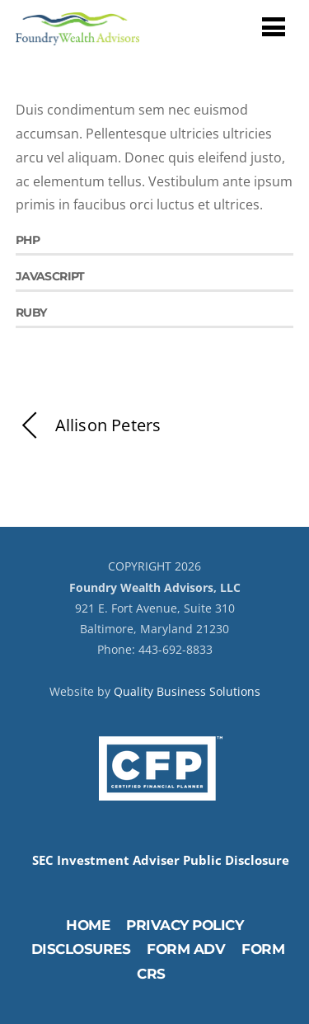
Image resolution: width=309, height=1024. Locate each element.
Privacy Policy (184, 925)
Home (88, 925)
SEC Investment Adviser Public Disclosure (160, 860)
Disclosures (81, 949)
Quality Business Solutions (187, 691)
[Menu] (273, 26)
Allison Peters (89, 426)
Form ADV (186, 949)
